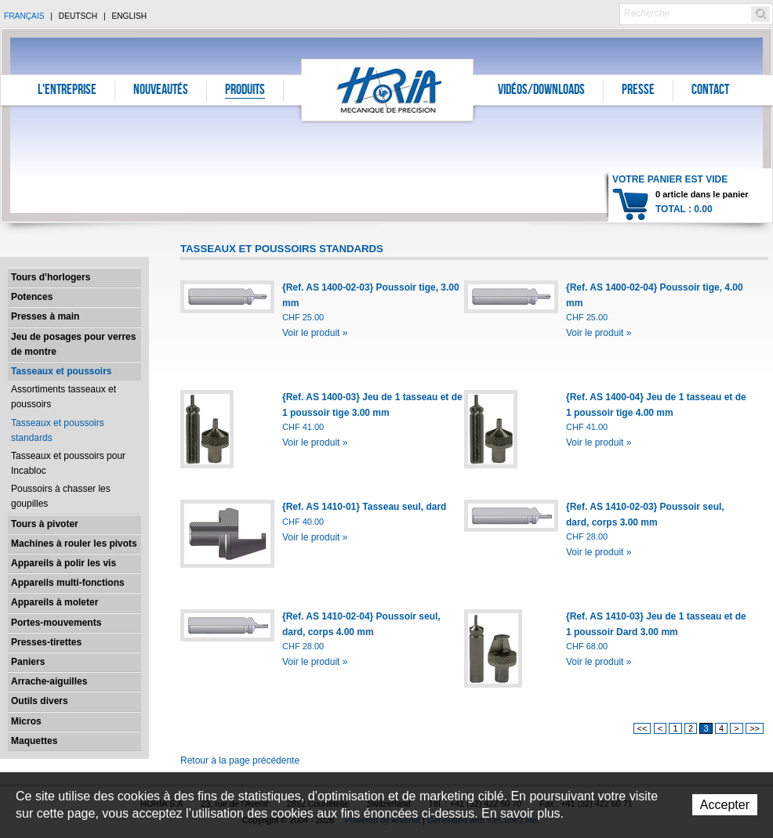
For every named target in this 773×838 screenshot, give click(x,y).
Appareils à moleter (54, 602)
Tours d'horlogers (50, 277)
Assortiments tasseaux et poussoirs (63, 397)
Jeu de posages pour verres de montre (73, 344)
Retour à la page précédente (239, 760)
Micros (26, 721)
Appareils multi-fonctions (68, 582)
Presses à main (45, 316)
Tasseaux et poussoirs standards (57, 430)
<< (642, 728)
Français (24, 16)
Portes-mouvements (56, 622)
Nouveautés (160, 91)
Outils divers (39, 700)
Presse (638, 91)
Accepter (724, 804)
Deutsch (78, 16)
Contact (710, 91)
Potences (32, 296)
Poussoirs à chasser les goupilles (61, 496)
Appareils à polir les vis (63, 563)
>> (754, 728)
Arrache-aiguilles (49, 681)
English (129, 16)
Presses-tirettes (46, 642)
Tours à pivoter (44, 523)
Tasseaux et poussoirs (61, 371)
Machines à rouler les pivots (74, 543)
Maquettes (34, 740)
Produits (245, 91)
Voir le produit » (314, 332)
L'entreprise (67, 91)
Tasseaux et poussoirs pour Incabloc (68, 463)
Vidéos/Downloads (541, 91)
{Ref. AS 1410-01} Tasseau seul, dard (364, 506)
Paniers (28, 661)
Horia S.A (387, 90)
